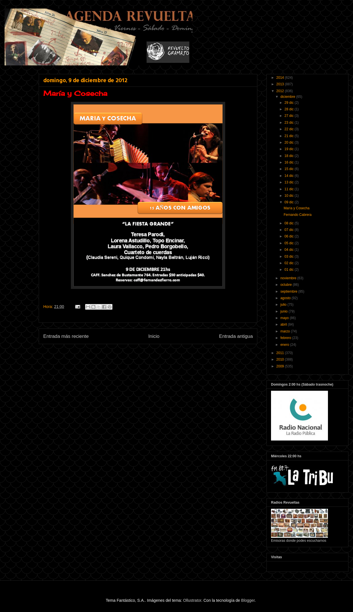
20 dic (289, 142)
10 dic (289, 196)
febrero (286, 338)
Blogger (248, 600)
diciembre (288, 97)
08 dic (289, 223)
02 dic (289, 263)
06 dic (289, 236)
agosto (286, 298)
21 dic (289, 136)
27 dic (289, 116)
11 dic (289, 189)
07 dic (289, 230)
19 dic (289, 149)
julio (284, 305)
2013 (280, 84)
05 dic (289, 243)
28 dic (289, 109)
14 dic (289, 176)
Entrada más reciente (66, 336)
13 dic (289, 182)
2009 (280, 366)
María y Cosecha (296, 208)
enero (285, 345)
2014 (280, 78)
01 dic (289, 270)
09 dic (289, 202)
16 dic (289, 162)
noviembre (288, 278)
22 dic (289, 129)
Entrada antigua (236, 336)
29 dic (289, 103)
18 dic (289, 156)
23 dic (289, 123)
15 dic (289, 169)
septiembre (289, 291)
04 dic (289, 250)
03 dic (289, 257)
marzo (285, 331)
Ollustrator (192, 600)
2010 (280, 359)
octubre (286, 285)
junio (284, 311)
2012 (280, 91)
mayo (285, 318)
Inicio (153, 336)
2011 (280, 353)
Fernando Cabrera (297, 215)
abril (284, 324)
